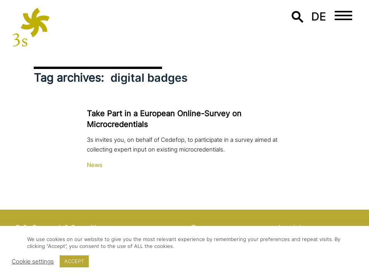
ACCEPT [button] (74, 261)
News (94, 165)
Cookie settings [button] (33, 261)
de (318, 16)
